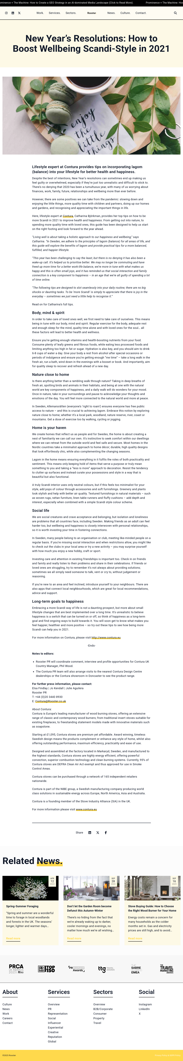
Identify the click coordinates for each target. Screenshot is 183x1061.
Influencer (54, 1023)
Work (5, 1013)
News (6, 1009)
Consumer (100, 1013)
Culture (7, 1004)
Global (52, 1041)
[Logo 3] (76, 969)
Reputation (55, 1036)
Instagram (145, 1004)
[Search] (175, 13)
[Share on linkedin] (89, 832)
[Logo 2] (46, 969)
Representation (57, 1013)
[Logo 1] (16, 969)
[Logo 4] (106, 969)
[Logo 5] (136, 969)
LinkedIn (144, 1009)
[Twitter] (19, 13)
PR (49, 1009)
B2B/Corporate (103, 1009)
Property (99, 1018)
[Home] (91, 13)
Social (52, 1018)
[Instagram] (6, 13)
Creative (53, 1032)
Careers (7, 1018)
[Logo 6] (166, 969)
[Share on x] (97, 832)
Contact (7, 1023)
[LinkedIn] (13, 13)
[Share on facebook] (105, 832)
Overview (54, 1004)
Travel (97, 1023)
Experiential (55, 1027)
